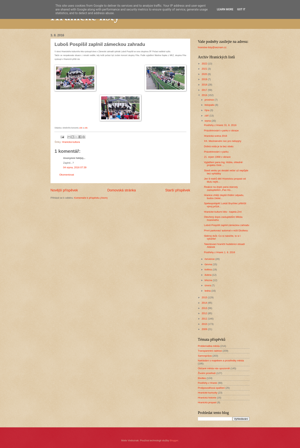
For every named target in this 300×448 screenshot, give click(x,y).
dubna (208, 274)
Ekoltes (202, 378)
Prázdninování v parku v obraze (221, 130)
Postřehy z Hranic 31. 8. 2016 (220, 125)
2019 (205, 79)
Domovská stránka (121, 190)
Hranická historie (207, 397)
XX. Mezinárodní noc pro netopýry (222, 141)
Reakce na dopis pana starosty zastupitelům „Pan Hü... (221, 188)
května (209, 269)
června (209, 264)
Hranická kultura (71, 142)
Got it (241, 9)
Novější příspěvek (64, 190)
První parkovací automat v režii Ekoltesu (226, 230)
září (207, 115)
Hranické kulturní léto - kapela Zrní (223, 211)
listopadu (210, 104)
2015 (205, 297)
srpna (208, 120)
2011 (205, 318)
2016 (205, 95)
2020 (205, 74)
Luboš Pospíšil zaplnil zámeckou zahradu (226, 225)
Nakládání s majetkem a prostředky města (221, 360)
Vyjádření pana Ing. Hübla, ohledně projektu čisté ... (223, 164)
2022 (205, 63)
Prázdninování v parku (216, 151)
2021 (205, 68)
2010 (205, 324)
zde (80, 128)
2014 (205, 302)
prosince (209, 99)
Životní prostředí (207, 373)
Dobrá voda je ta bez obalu (218, 146)
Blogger (174, 440)
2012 (205, 313)
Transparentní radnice (210, 350)
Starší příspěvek (177, 190)
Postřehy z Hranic (207, 382)
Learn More (225, 9)
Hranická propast (207, 402)
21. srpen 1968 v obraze (217, 156)
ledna (208, 290)
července (210, 259)
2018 (205, 84)
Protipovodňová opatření (211, 387)
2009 (205, 329)
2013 (205, 308)
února (208, 285)
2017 (205, 90)
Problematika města (209, 346)
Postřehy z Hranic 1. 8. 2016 (219, 252)
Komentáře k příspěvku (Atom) (91, 197)
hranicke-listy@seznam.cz (212, 47)
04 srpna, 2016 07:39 (74, 167)
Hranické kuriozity (207, 392)
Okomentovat (66, 174)
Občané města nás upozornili (214, 368)
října (207, 110)
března (209, 280)
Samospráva (205, 355)
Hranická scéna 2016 (215, 135)
